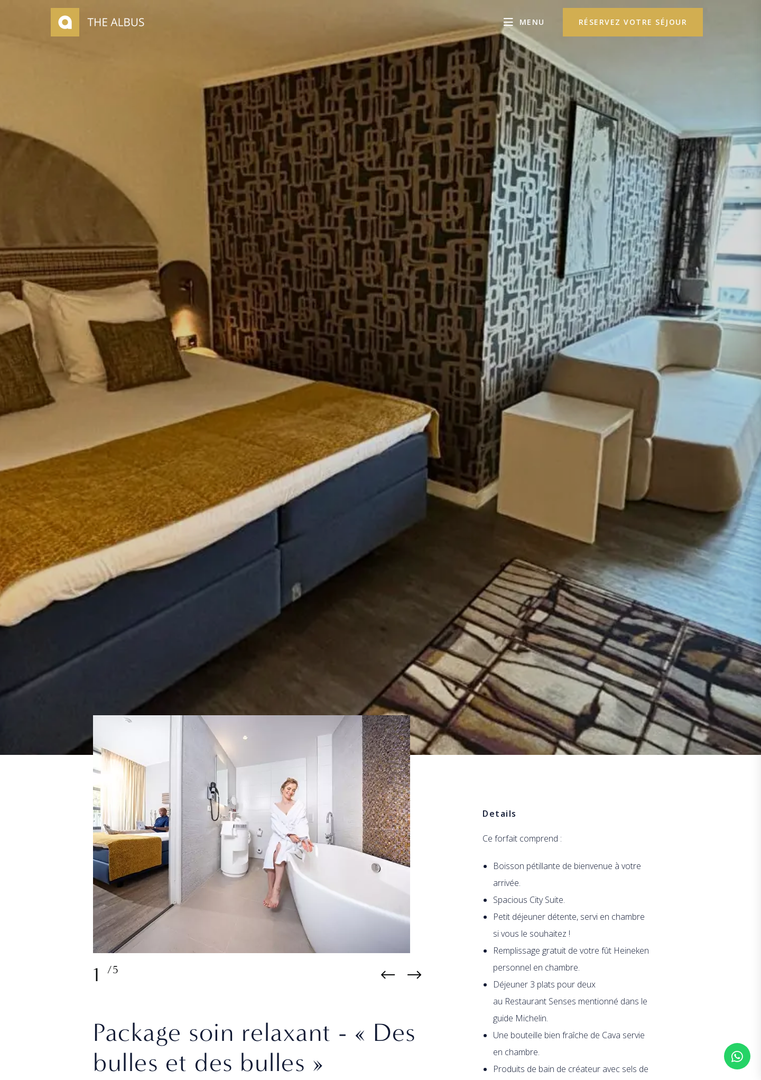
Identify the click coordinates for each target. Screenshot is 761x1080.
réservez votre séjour (633, 22)
